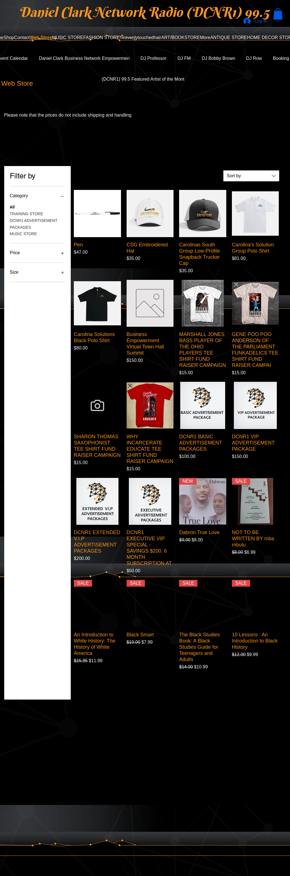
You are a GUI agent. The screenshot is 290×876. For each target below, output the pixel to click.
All (12, 206)
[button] (278, 14)
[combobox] (251, 175)
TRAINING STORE (26, 213)
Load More (176, 686)
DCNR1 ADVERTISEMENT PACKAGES (34, 223)
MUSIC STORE (23, 233)
